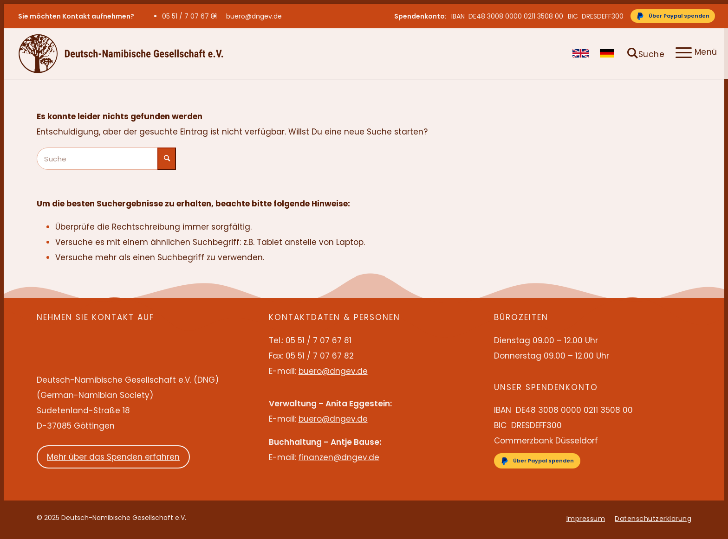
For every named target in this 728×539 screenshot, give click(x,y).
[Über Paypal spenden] (672, 16)
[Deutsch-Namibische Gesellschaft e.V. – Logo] (121, 53)
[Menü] (693, 53)
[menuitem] (191, 16)
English (580, 53)
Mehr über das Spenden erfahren (113, 456)
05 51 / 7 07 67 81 (189, 16)
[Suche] (646, 53)
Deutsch (608, 53)
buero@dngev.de (254, 16)
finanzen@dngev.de (339, 457)
